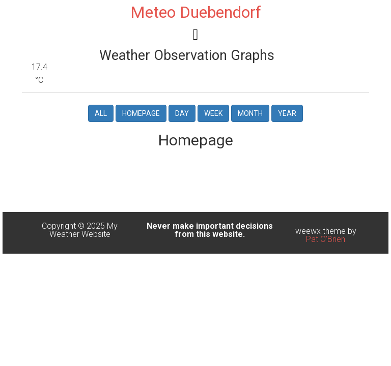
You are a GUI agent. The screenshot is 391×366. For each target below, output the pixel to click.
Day (182, 113)
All (101, 113)
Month (250, 113)
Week (213, 113)
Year (287, 113)
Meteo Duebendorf (195, 12)
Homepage (141, 113)
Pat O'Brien (325, 239)
